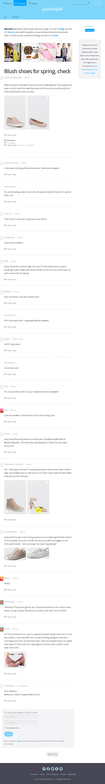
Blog (62, 29)
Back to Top (52, 754)
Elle (6, 410)
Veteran (27, 78)
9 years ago (10, 135)
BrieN (6, 629)
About (42, 774)
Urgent (15, 17)
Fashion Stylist (17, 339)
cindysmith (9, 237)
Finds (55, 35)
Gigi (6, 261)
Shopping (90, 30)
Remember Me (11, 728)
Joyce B (8, 214)
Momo (7, 578)
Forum (10, 32)
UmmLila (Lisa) (11, 163)
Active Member (22, 686)
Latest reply (11, 145)
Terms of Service (52, 774)
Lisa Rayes (9, 686)
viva (6, 386)
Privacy (63, 774)
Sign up (20, 741)
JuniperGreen (10, 532)
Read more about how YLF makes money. (90, 69)
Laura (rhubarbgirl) (13, 77)
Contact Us (34, 774)
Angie (7, 339)
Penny (7, 434)
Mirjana (7, 291)
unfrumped (9, 602)
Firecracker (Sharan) (13, 464)
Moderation (72, 774)
